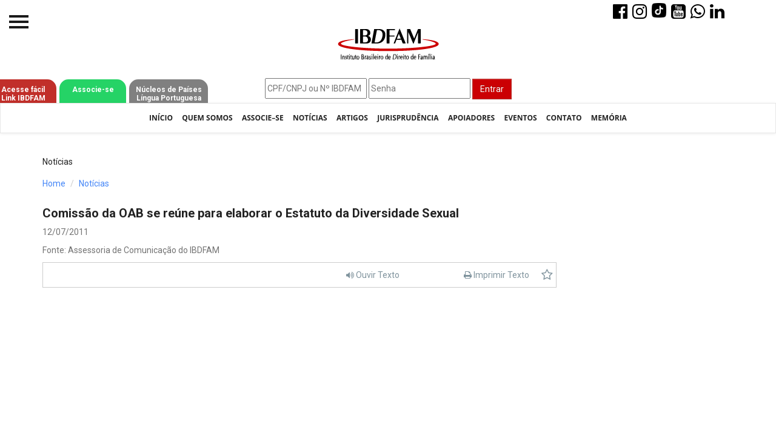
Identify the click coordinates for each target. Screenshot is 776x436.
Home (53, 183)
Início (161, 118)
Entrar (492, 89)
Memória (609, 118)
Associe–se (263, 118)
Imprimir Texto (496, 275)
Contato (564, 118)
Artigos (352, 118)
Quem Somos (207, 118)
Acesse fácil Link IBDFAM (23, 93)
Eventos (520, 118)
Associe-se (93, 89)
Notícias (310, 118)
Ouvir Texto (373, 275)
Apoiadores (471, 118)
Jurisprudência (407, 118)
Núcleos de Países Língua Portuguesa (169, 93)
